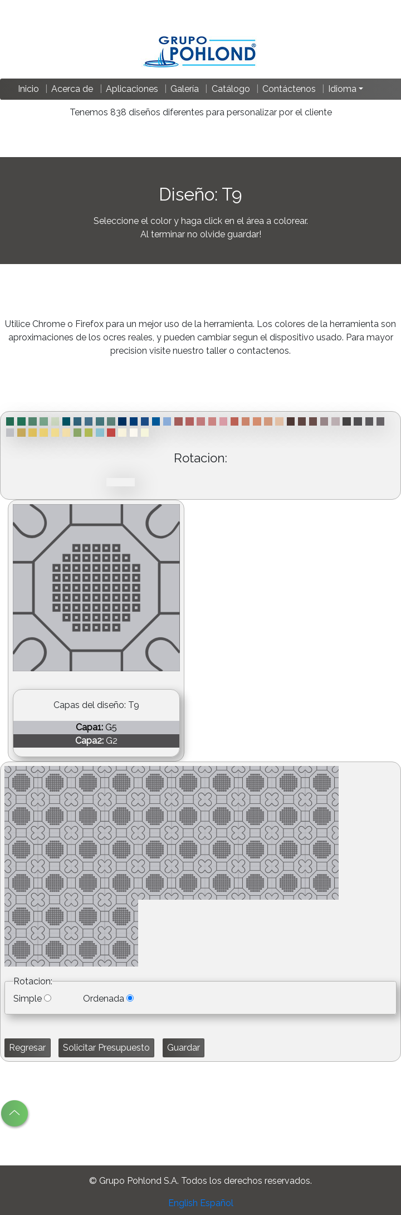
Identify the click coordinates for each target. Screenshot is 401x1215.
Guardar (183, 1047)
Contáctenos (289, 89)
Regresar (27, 1047)
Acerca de (72, 89)
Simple (27, 998)
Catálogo (231, 89)
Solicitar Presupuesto (106, 1047)
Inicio (28, 89)
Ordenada (103, 998)
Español (216, 1203)
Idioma (342, 89)
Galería (184, 89)
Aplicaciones (132, 89)
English (183, 1203)
